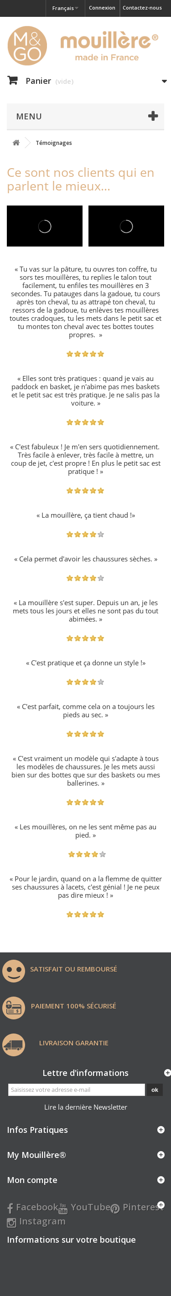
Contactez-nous (142, 7)
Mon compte (32, 1179)
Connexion (102, 7)
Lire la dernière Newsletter (85, 1106)
